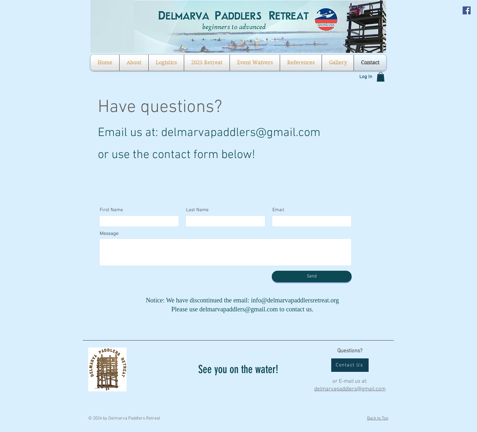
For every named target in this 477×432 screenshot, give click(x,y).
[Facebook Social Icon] (467, 10)
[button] (134, 63)
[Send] (312, 276)
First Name (111, 210)
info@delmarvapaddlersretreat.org (295, 300)
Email (278, 210)
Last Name (197, 210)
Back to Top (377, 418)
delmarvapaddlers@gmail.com (240, 133)
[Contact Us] (350, 365)
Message (109, 233)
